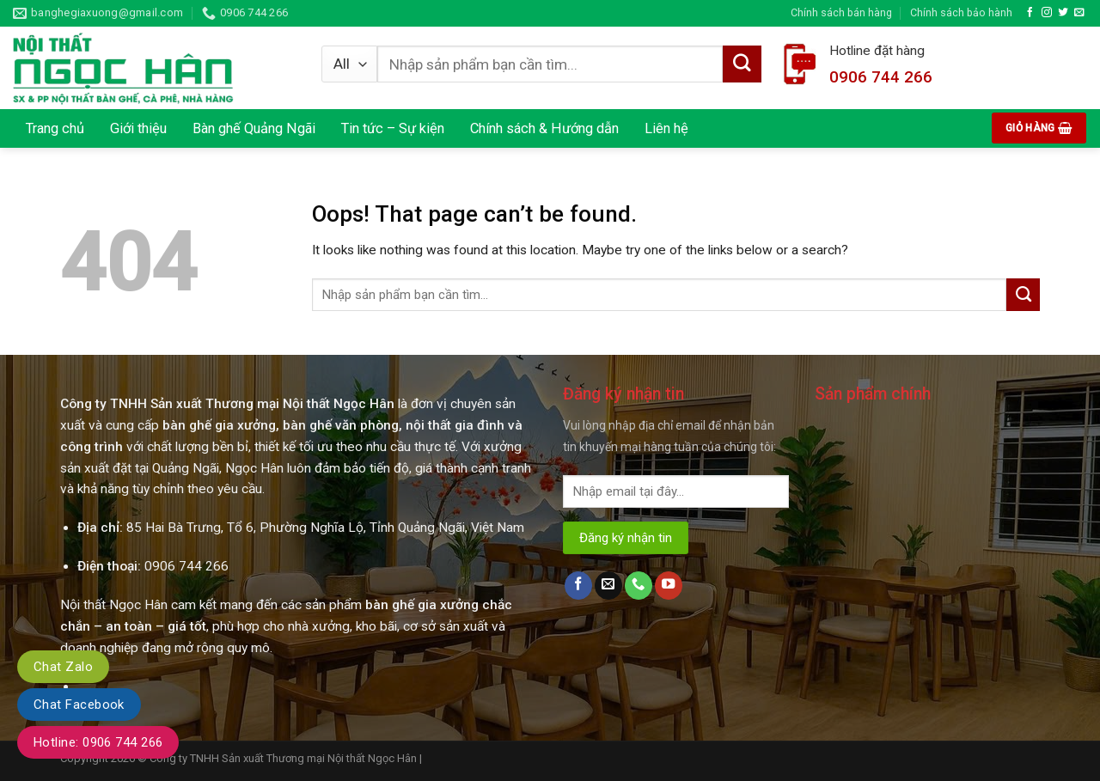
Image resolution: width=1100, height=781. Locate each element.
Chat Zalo (63, 666)
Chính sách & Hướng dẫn (544, 128)
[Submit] (1023, 294)
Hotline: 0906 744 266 (98, 742)
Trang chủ (55, 128)
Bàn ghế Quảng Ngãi (253, 128)
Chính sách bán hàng (841, 12)
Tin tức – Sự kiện (392, 128)
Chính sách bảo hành (961, 12)
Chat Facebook (79, 704)
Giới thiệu (138, 128)
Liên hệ (666, 128)
